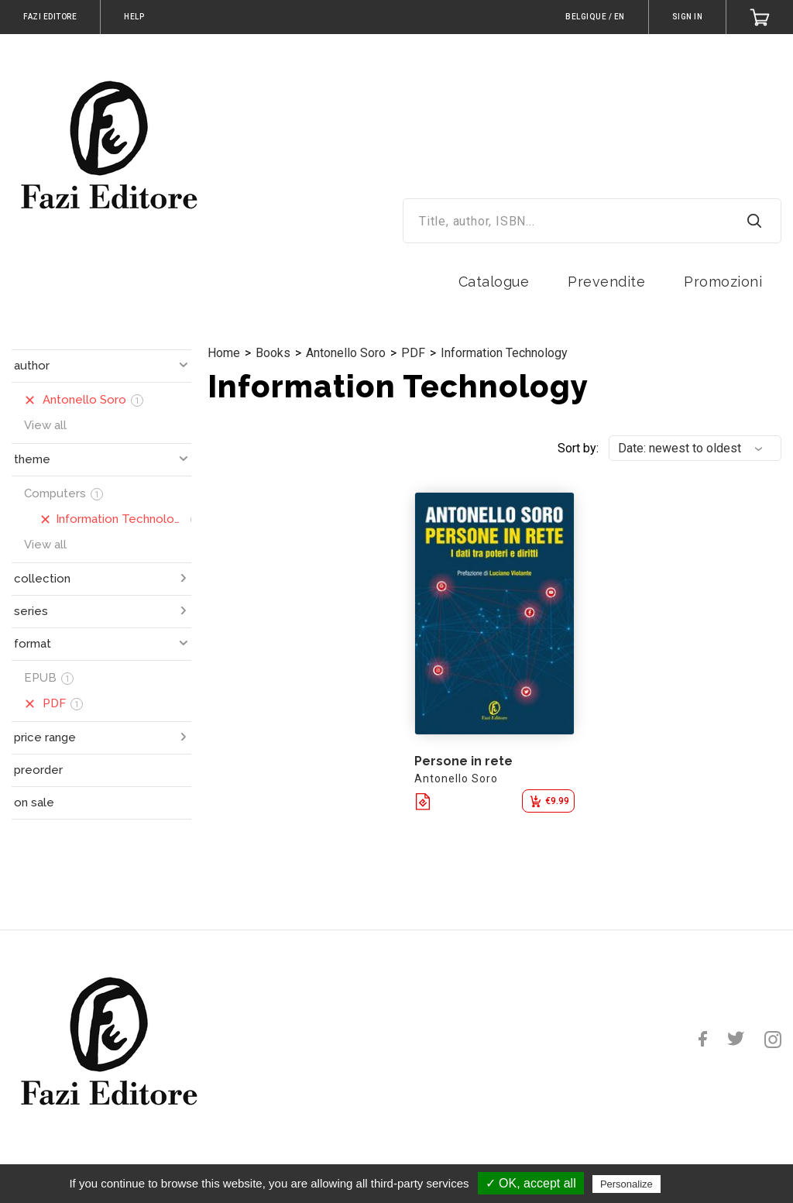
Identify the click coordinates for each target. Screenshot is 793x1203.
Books (273, 352)
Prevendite (606, 281)
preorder (38, 770)
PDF (413, 352)
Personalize (626, 1184)
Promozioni (723, 281)
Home (224, 352)
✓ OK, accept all (531, 1183)
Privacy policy (701, 1183)
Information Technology (504, 352)
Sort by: (578, 448)
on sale (34, 802)
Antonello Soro (346, 352)
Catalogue (494, 281)
